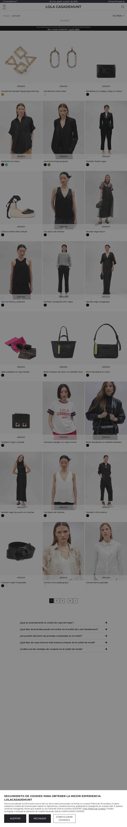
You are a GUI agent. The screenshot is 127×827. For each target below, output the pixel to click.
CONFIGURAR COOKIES (64, 818)
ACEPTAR (15, 818)
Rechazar (40, 818)
